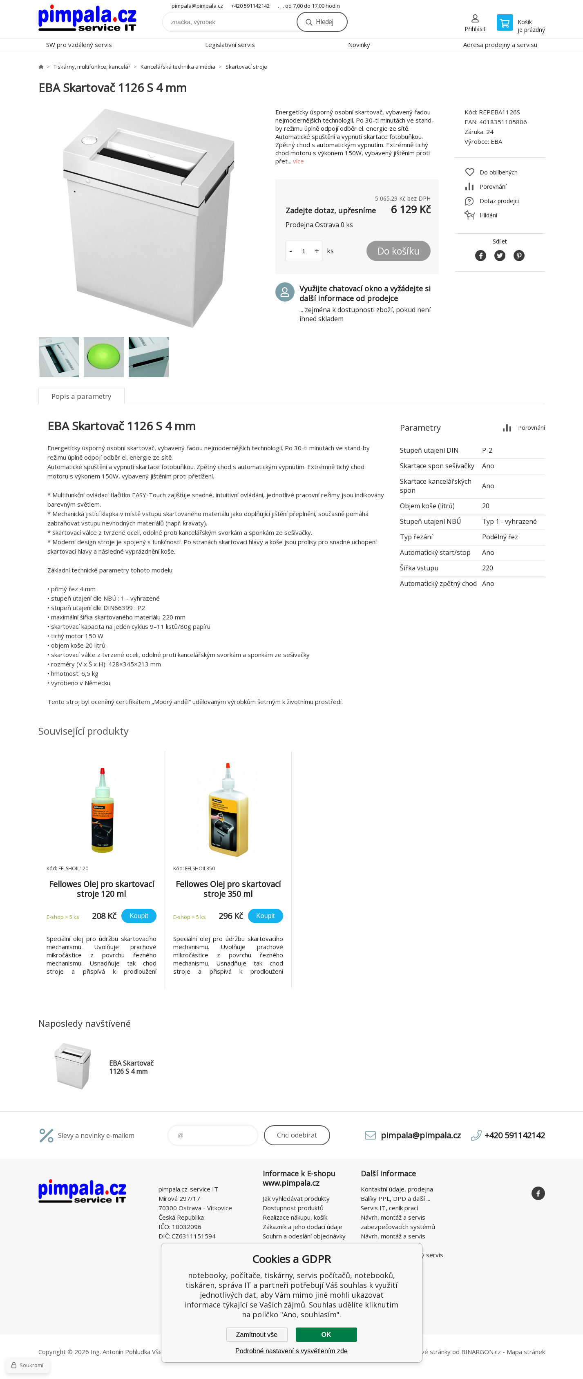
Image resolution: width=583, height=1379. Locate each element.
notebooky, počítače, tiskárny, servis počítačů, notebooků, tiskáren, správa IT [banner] (87, 19)
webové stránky (428, 1352)
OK (326, 1334)
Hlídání (488, 215)
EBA (496, 141)
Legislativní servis (230, 44)
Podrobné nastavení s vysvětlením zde (291, 1351)
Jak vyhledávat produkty (296, 1198)
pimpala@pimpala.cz (197, 5)
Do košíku (398, 250)
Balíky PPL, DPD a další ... (395, 1198)
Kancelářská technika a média (178, 66)
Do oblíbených (499, 172)
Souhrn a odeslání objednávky (304, 1236)
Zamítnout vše (256, 1334)
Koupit (139, 915)
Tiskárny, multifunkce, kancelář (92, 66)
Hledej (324, 21)
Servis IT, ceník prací (389, 1208)
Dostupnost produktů (293, 1208)
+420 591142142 (250, 5)
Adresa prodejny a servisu (500, 44)
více (298, 161)
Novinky (359, 44)
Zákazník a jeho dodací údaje (302, 1227)
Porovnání (493, 186)
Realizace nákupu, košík (295, 1217)
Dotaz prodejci (499, 201)
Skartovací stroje (246, 66)
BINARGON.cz (481, 1352)
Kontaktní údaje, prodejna (397, 1189)
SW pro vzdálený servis (79, 44)
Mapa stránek (526, 1352)
